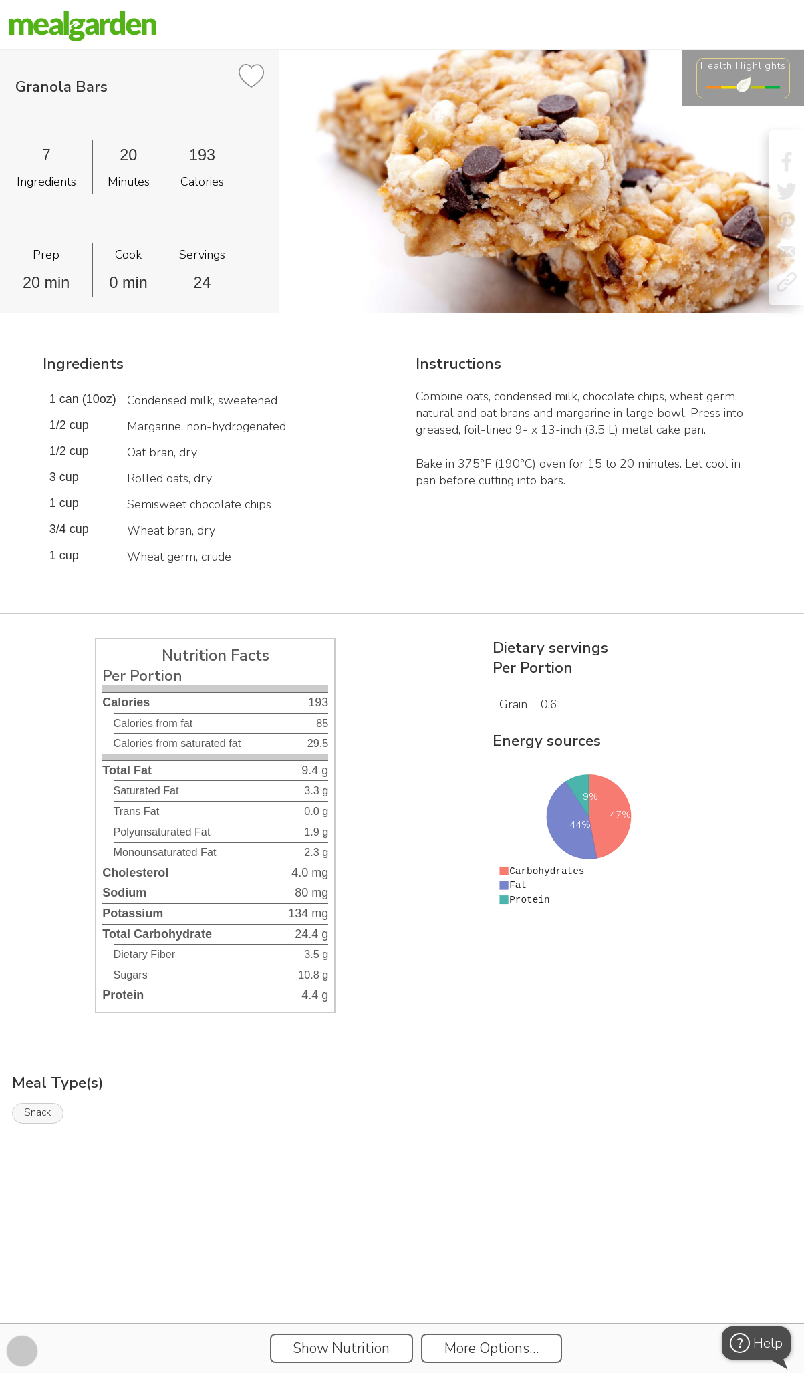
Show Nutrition (341, 1348)
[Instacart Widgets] (402, 1276)
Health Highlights (743, 65)
